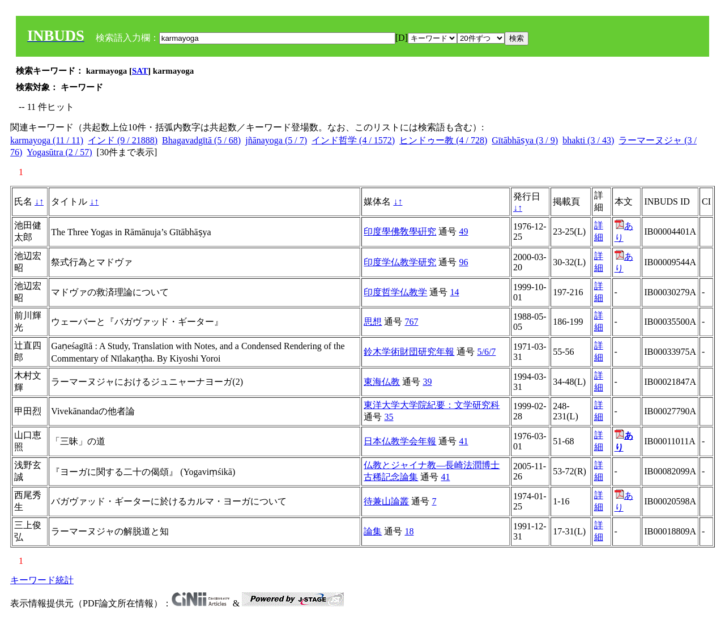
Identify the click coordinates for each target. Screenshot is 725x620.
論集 (373, 531)
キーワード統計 (42, 580)
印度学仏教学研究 (400, 262)
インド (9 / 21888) (122, 140)
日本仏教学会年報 (400, 441)
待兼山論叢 (386, 501)
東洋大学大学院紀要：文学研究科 (432, 405)
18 (408, 531)
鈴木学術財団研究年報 (409, 351)
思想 (373, 321)
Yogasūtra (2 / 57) (59, 152)
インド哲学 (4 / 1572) (353, 140)
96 (463, 262)
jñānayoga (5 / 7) (276, 140)
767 (411, 321)
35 (388, 417)
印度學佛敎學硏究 (400, 231)
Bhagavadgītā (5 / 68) (201, 140)
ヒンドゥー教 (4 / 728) (443, 140)
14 (454, 292)
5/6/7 (486, 351)
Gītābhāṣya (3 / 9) (525, 140)
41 (463, 441)
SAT (140, 70)
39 (427, 382)
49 (463, 231)
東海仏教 (382, 382)
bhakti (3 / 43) (588, 140)
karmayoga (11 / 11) (46, 140)
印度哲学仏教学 (395, 292)
